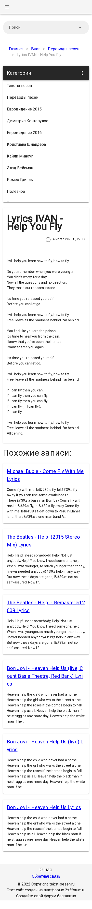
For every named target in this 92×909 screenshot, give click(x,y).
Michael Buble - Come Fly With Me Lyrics (45, 475)
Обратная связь (46, 876)
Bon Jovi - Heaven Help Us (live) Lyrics (45, 745)
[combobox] (46, 27)
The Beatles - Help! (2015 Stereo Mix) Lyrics (43, 541)
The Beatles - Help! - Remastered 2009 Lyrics (46, 606)
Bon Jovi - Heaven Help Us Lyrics (44, 807)
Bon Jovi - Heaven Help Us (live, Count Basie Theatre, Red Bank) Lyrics (45, 676)
